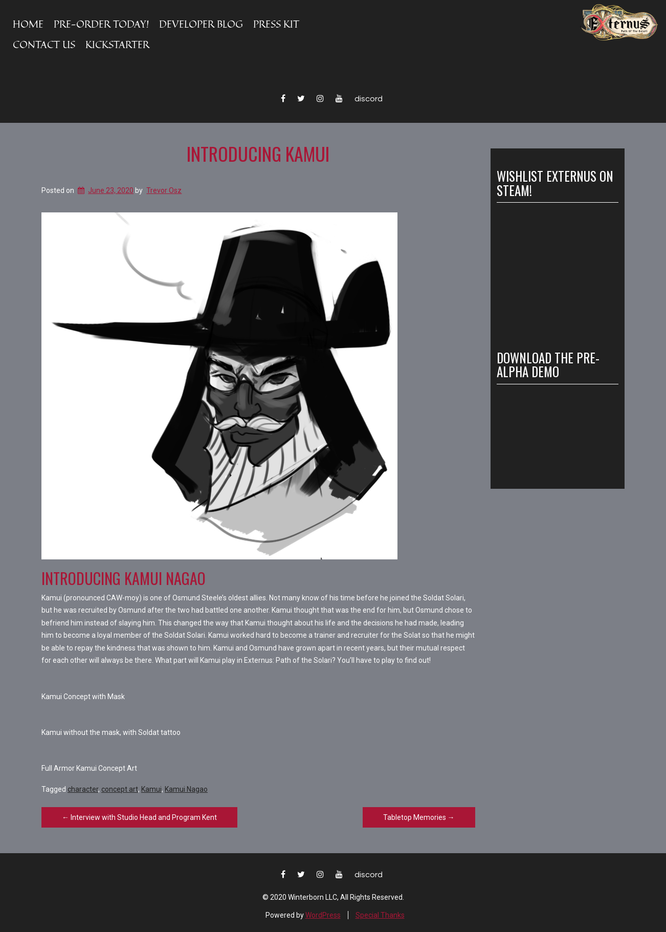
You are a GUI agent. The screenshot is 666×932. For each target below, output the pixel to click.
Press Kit (276, 24)
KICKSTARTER (117, 44)
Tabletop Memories (419, 817)
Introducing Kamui (258, 153)
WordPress (323, 915)
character (83, 789)
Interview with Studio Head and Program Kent (139, 817)
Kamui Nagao (186, 789)
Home (28, 24)
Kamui (151, 789)
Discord (368, 99)
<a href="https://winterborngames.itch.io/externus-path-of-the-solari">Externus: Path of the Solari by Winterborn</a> (550, 432)
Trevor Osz (164, 190)
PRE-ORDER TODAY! (101, 24)
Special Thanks (380, 915)
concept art (119, 789)
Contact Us (44, 44)
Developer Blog (201, 24)
